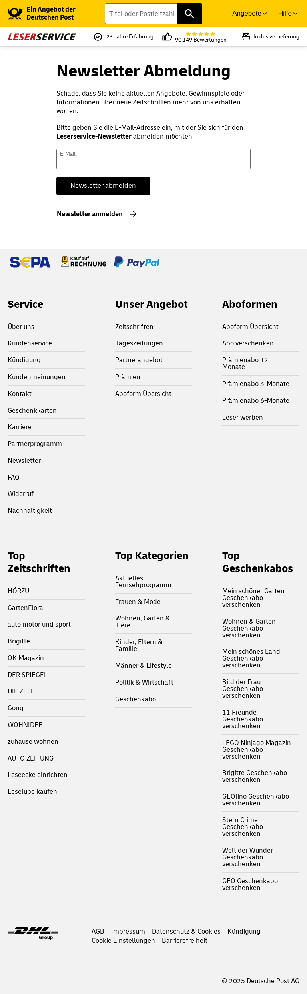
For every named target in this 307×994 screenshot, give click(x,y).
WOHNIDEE (25, 725)
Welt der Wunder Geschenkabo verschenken (247, 857)
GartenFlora (25, 608)
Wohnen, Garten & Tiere (142, 621)
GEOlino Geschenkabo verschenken (255, 799)
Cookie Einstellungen (123, 940)
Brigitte (19, 641)
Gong (16, 708)
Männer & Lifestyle (143, 665)
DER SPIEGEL (28, 675)
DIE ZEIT (20, 691)
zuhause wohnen (33, 741)
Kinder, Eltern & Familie (139, 645)
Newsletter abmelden (103, 185)
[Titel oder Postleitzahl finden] (153, 13)
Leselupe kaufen (32, 791)
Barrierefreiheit (184, 940)
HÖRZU (18, 591)
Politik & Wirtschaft (144, 682)
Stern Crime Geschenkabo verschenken (242, 827)
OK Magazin (26, 658)
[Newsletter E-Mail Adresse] (153, 159)
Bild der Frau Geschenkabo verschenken (242, 689)
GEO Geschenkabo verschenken (250, 884)
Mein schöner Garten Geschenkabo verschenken (253, 598)
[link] (56, 13)
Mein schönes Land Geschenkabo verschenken (251, 658)
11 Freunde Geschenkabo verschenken (242, 719)
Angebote (246, 13)
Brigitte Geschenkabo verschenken (254, 776)
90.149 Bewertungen (201, 37)
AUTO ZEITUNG (31, 758)
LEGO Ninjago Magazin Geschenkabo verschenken (256, 750)
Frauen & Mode (138, 602)
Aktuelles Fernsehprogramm (143, 581)
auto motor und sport (39, 624)
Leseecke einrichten (38, 775)
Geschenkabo (135, 699)
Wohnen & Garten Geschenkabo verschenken (249, 628)
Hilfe (285, 13)
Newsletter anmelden (90, 214)
